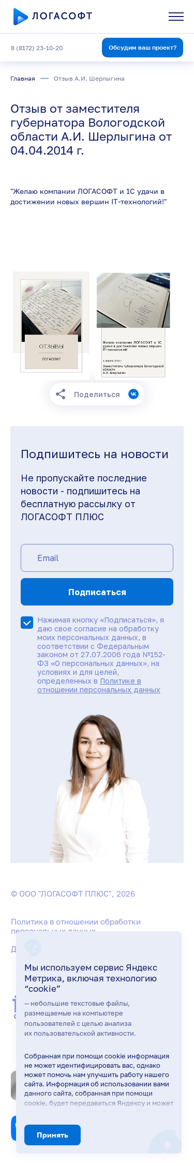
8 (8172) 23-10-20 (37, 48)
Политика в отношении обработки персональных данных (76, 926)
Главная (22, 78)
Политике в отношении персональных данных (98, 685)
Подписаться (97, 592)
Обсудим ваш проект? (142, 47)
